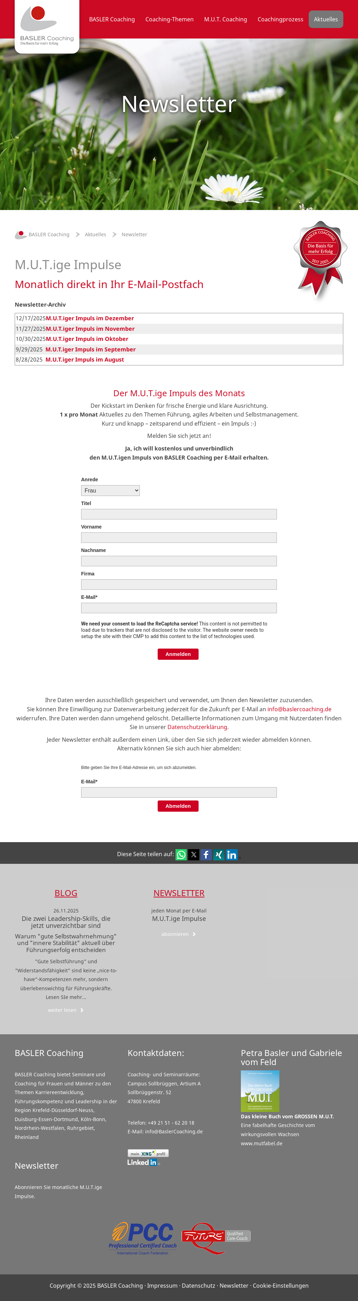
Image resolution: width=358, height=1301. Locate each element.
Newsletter (134, 234)
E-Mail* (89, 597)
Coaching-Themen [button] (169, 19)
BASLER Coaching (42, 234)
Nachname (93, 550)
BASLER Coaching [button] (112, 19)
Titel (86, 503)
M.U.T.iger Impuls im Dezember (90, 318)
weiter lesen (66, 1010)
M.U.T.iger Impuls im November (90, 329)
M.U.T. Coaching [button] (225, 19)
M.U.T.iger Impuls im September (90, 349)
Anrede (89, 479)
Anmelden (178, 654)
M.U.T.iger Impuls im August (84, 359)
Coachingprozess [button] (280, 19)
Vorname (91, 527)
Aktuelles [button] (326, 19)
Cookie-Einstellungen (281, 1285)
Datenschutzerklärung (197, 727)
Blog (66, 892)
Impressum (162, 1285)
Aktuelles (95, 234)
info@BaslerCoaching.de (174, 1131)
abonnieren (179, 934)
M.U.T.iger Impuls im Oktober (87, 339)
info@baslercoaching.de (299, 709)
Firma (87, 573)
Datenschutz (198, 1285)
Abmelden (178, 806)
